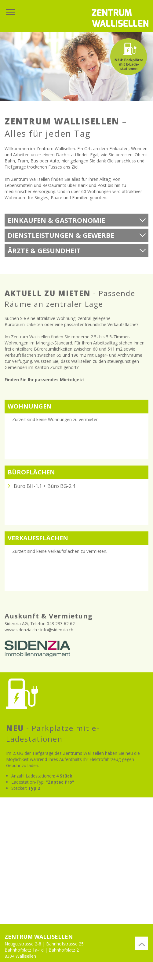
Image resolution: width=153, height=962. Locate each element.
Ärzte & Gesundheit (44, 250)
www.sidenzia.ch (21, 630)
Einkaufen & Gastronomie (56, 220)
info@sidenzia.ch (56, 630)
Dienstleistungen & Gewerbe (61, 235)
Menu (10, 12)
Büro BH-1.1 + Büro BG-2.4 (44, 486)
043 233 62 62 (61, 623)
